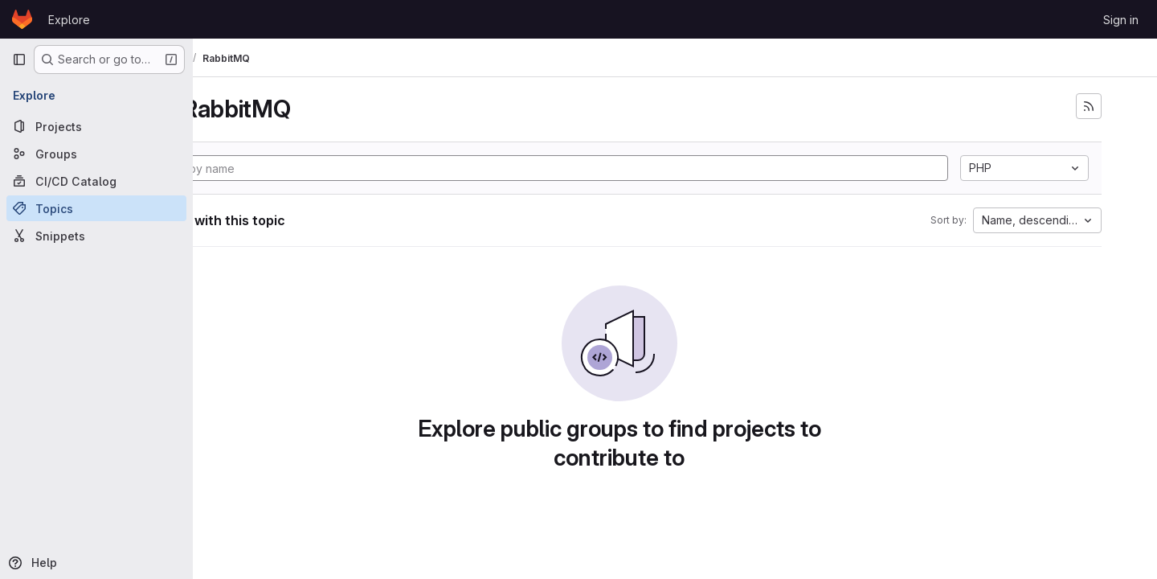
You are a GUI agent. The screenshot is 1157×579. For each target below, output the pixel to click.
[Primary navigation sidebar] (19, 59)
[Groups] (96, 153)
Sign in (1121, 20)
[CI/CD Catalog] (96, 181)
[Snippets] (96, 235)
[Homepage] (22, 19)
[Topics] (96, 208)
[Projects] (96, 126)
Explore (69, 20)
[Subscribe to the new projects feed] (1105, 106)
